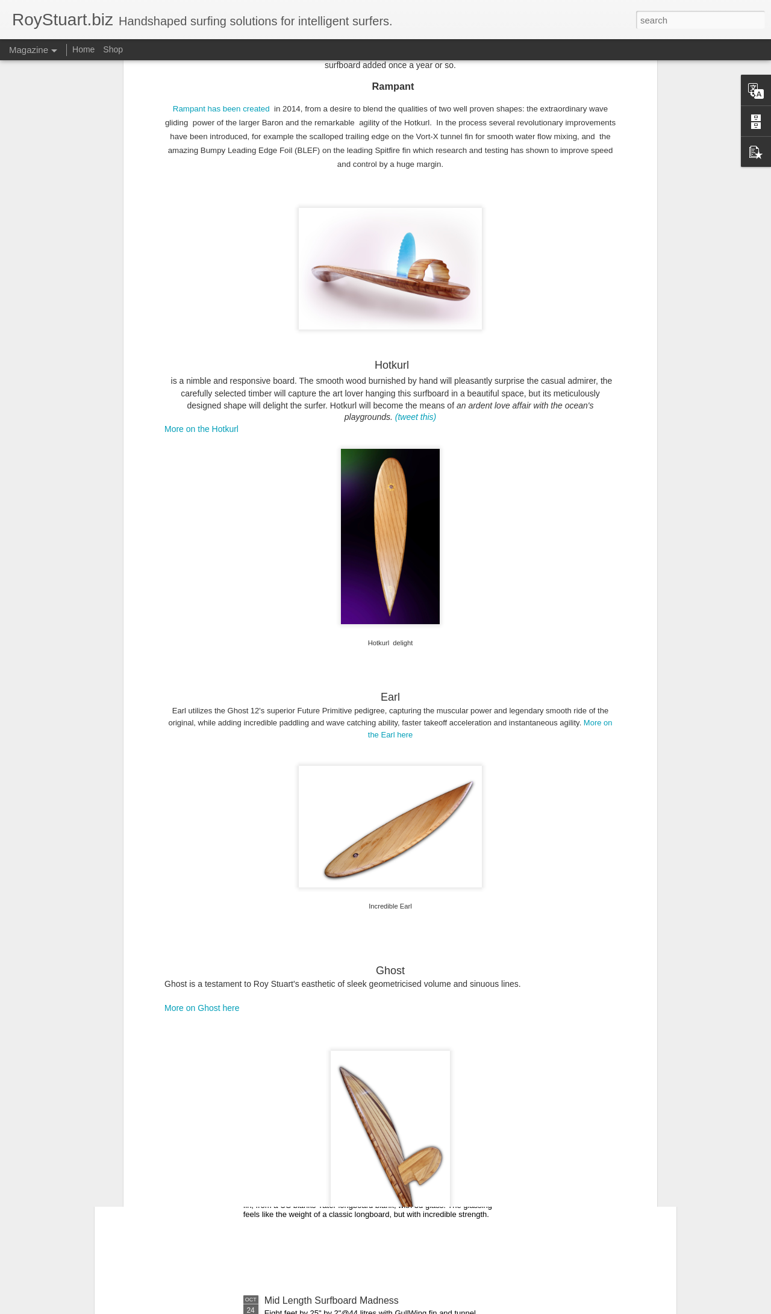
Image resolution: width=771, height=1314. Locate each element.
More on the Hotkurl (201, 256)
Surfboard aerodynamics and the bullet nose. (360, 1027)
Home (83, 49)
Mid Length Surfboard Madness (331, 1300)
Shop (113, 49)
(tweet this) (415, 244)
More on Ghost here (202, 835)
